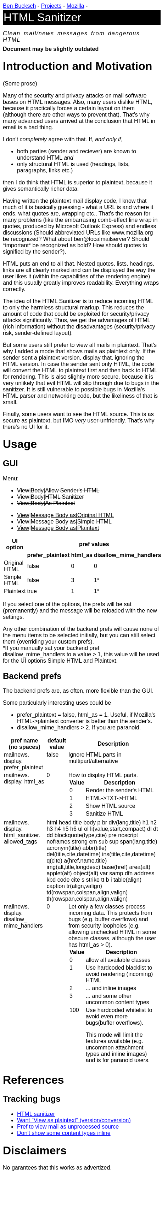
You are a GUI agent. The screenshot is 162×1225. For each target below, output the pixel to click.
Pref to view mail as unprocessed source (68, 1127)
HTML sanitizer (36, 1114)
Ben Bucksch (19, 6)
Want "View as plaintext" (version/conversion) (74, 1120)
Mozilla (75, 6)
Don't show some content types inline (64, 1133)
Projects (51, 6)
